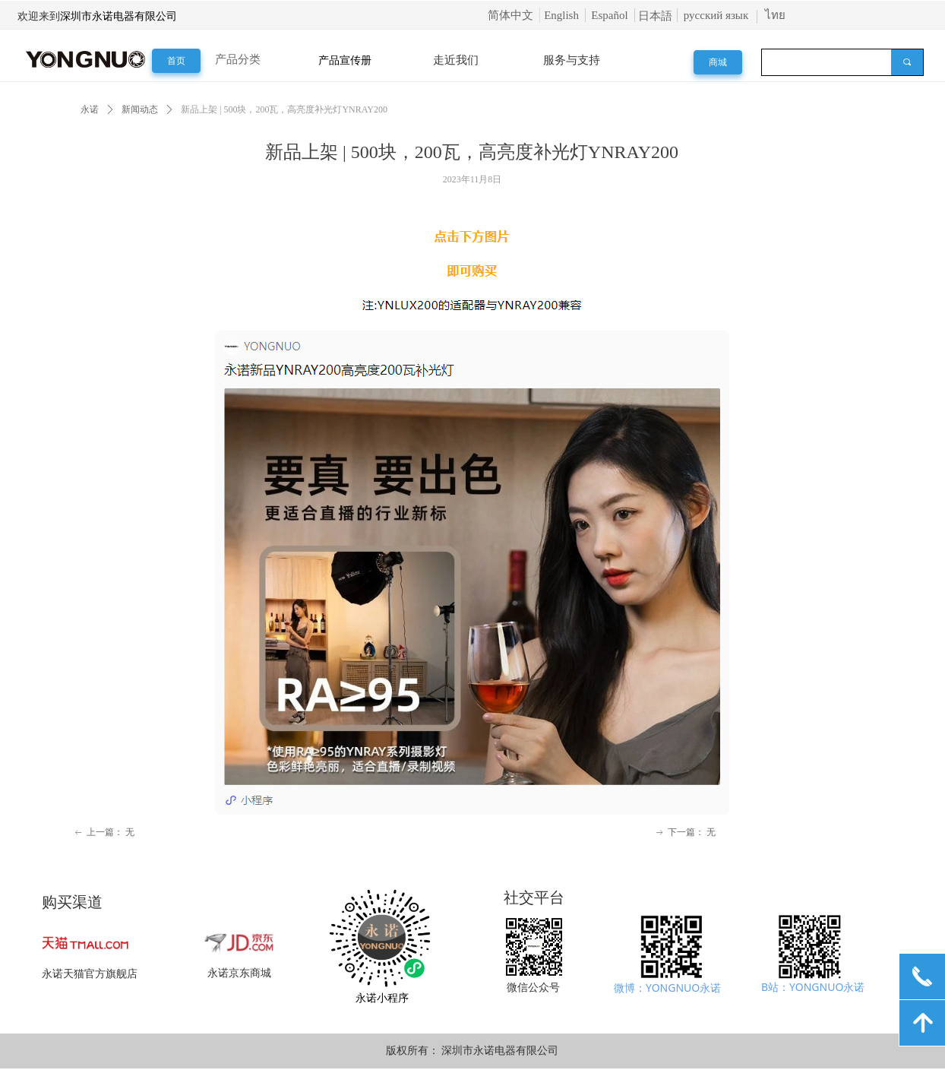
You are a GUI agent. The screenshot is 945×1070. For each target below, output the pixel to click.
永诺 (90, 109)
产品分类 (238, 59)
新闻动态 (140, 109)
